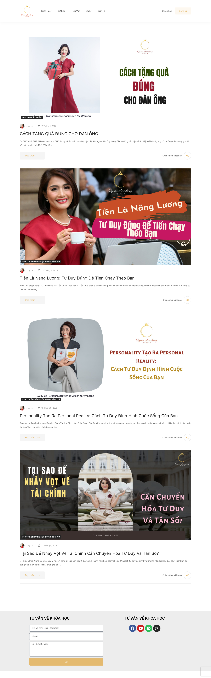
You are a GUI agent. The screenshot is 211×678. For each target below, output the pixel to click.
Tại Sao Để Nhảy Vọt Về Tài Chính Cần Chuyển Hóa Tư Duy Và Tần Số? (89, 553)
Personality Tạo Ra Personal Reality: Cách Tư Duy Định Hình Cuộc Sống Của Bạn (99, 415)
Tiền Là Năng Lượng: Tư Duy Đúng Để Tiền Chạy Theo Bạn (77, 278)
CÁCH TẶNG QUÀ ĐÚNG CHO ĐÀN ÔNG (59, 133)
